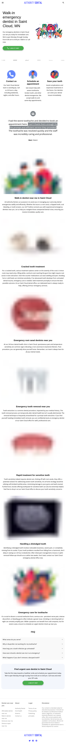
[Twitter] (30, 741)
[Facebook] (33, 741)
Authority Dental (20, 708)
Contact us (18, 716)
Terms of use (32, 708)
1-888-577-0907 (13, 48)
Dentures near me (7, 721)
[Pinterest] (36, 741)
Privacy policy (33, 711)
